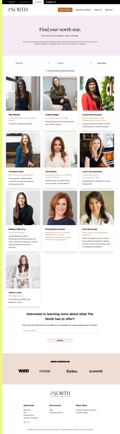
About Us (98, 9)
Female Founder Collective (86, 410)
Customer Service (56, 412)
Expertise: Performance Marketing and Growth (60, 70)
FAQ (51, 410)
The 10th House (82, 412)
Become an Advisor (83, 9)
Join (25, 412)
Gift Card (108, 9)
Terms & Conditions (30, 418)
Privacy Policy (28, 415)
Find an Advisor (65, 10)
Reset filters (101, 63)
